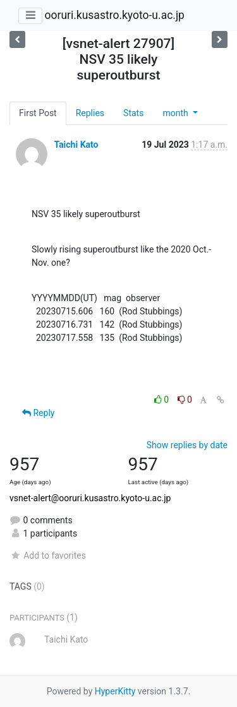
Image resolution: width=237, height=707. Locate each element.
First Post (38, 113)
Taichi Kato (76, 145)
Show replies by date (187, 445)
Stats (133, 113)
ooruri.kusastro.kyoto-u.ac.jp (114, 15)
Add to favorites (47, 555)
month (176, 113)
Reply (38, 413)
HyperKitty (115, 691)
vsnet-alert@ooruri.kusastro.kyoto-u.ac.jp (90, 498)
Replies (90, 113)
